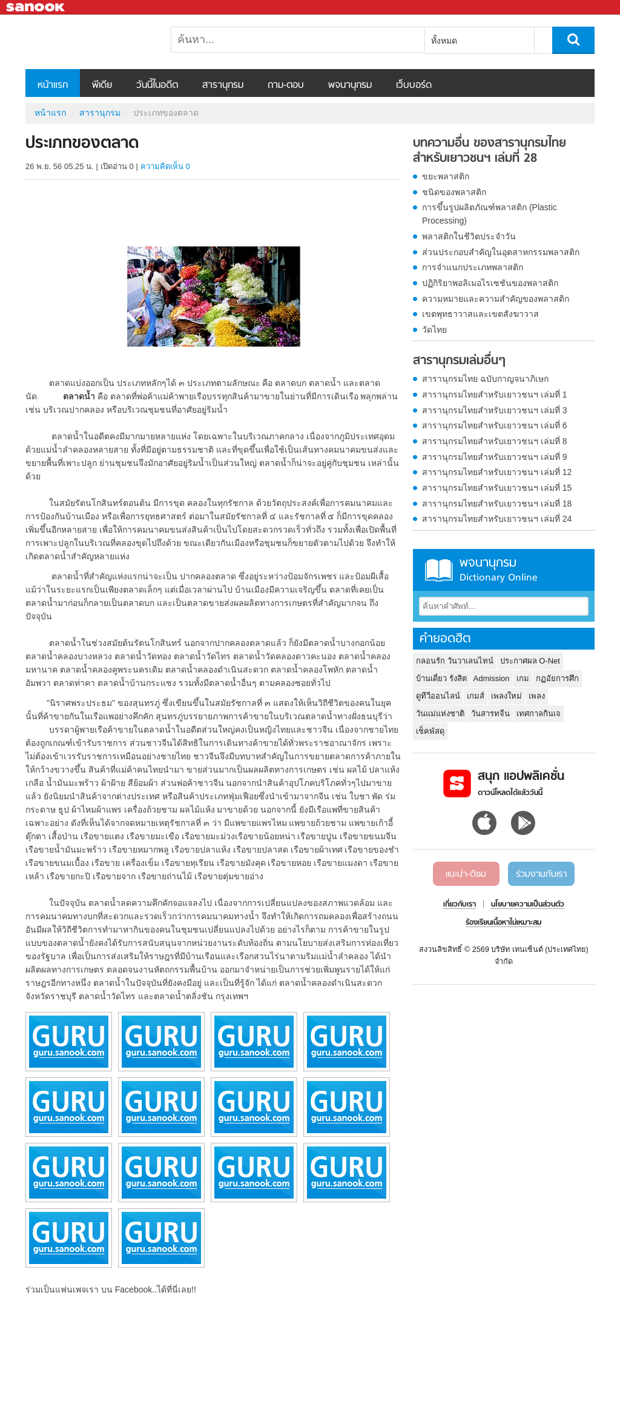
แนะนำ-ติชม (466, 874)
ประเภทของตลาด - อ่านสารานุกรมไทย (89, 41)
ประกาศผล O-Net (530, 660)
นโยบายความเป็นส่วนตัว (527, 905)
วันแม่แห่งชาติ (440, 713)
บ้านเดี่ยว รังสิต (441, 678)
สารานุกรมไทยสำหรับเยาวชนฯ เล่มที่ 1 (494, 394)
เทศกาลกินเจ (538, 713)
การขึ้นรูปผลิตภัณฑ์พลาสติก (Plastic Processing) (489, 213)
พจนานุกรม (350, 85)
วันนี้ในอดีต (157, 85)
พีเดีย (102, 85)
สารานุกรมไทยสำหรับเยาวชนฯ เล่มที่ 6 (494, 425)
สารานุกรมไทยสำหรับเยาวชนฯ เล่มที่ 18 (497, 503)
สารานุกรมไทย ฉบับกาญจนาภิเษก (485, 379)
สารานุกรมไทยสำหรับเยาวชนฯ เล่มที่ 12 (497, 472)
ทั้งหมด (444, 40)
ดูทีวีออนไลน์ (438, 695)
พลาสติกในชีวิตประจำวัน (469, 236)
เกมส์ (475, 695)
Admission (491, 678)
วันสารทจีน (490, 713)
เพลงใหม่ (506, 695)
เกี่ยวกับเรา (459, 905)
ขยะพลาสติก (445, 176)
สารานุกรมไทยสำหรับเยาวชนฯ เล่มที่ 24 (497, 519)
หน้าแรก (53, 85)
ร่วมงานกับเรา (541, 874)
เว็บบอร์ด (414, 85)
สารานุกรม (222, 85)
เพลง (537, 695)
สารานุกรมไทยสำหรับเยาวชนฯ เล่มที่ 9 (494, 457)
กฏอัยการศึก (557, 678)
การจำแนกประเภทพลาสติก (472, 267)
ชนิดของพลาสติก (454, 192)
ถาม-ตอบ (286, 85)
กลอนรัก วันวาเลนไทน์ (454, 660)
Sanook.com (36, 7)
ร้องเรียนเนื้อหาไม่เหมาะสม (503, 923)
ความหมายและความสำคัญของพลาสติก (495, 299)
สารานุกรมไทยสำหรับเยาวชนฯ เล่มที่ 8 (494, 441)
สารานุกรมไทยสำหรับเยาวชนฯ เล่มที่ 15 (497, 488)
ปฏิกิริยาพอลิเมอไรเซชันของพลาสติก (490, 283)
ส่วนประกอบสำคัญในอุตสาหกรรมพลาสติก (500, 252)
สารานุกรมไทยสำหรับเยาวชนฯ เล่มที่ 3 (494, 410)
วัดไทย (434, 329)
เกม (522, 678)
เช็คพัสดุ (430, 731)
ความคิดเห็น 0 (165, 166)
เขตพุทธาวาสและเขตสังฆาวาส (480, 314)
